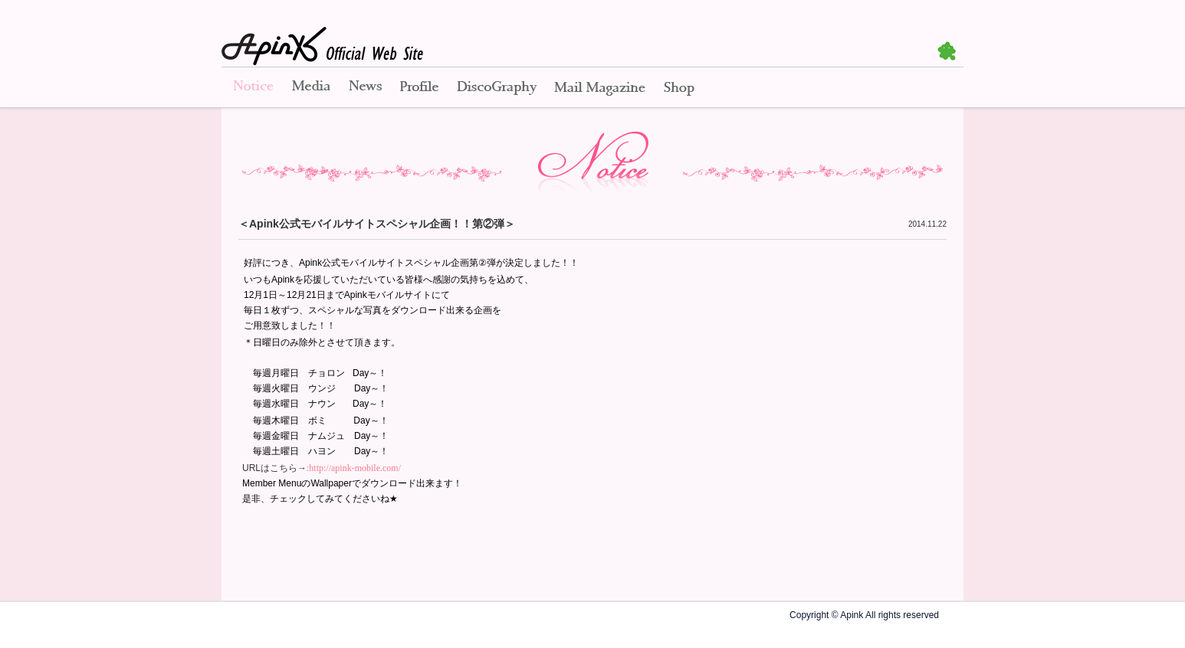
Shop (679, 88)
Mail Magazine (600, 88)
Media (311, 88)
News (365, 88)
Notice (252, 88)
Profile (419, 88)
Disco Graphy (496, 88)
